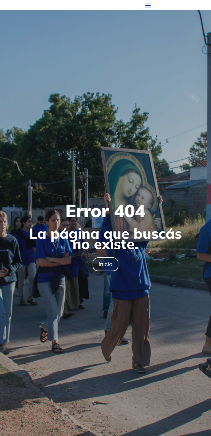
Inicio (105, 264)
